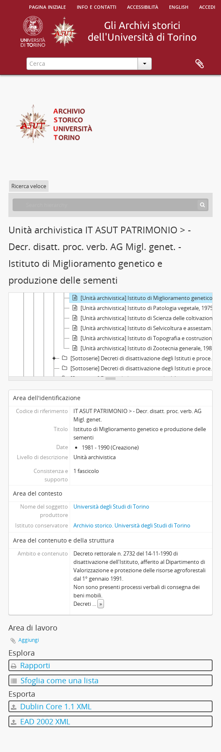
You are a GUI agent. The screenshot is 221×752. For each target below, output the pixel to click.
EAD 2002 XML (40, 721)
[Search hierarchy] (110, 205)
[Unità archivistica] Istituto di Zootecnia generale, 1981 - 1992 (144, 348)
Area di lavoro (199, 64)
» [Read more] (100, 603)
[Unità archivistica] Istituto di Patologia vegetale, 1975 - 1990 (144, 308)
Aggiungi (28, 639)
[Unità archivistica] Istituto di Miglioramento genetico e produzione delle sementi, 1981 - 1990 (144, 298)
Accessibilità (142, 6)
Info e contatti (96, 6)
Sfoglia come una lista (55, 680)
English (178, 6)
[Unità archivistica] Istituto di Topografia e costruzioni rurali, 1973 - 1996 (144, 338)
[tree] (110, 335)
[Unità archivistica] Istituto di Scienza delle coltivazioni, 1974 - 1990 (144, 318)
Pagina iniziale (47, 6)
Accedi (207, 6)
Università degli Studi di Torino (111, 506)
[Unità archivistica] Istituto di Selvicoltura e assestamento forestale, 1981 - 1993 (144, 328)
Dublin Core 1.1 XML (51, 706)
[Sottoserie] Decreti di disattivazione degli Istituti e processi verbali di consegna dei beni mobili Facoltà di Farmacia (139, 368)
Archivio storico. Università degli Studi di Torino (131, 525)
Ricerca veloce (28, 186)
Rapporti (30, 665)
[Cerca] (202, 205)
